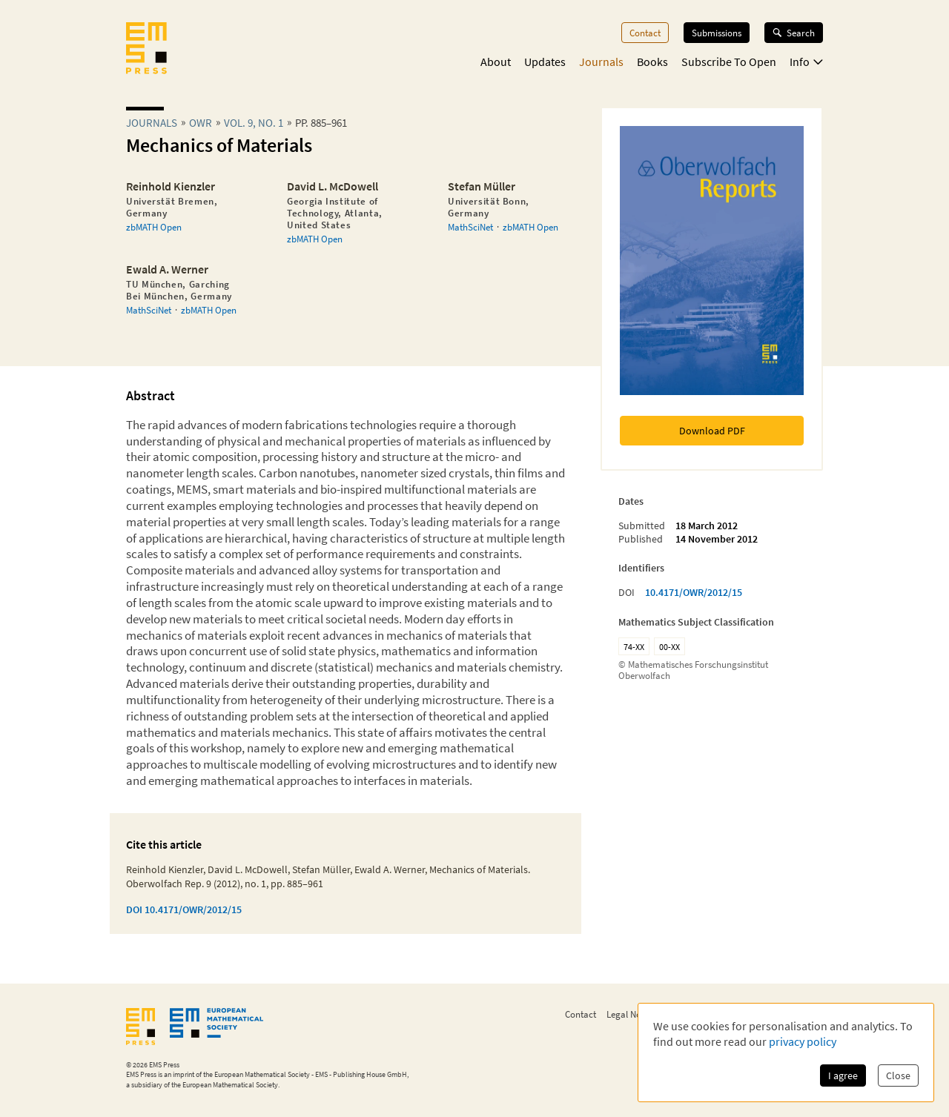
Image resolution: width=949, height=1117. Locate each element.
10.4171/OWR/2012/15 (693, 592)
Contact (645, 33)
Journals (601, 61)
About (495, 61)
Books (652, 61)
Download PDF (712, 430)
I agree (843, 1075)
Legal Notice (630, 1014)
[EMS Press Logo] (146, 49)
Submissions (716, 33)
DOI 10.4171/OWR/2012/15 (184, 909)
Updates (545, 61)
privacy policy (802, 1041)
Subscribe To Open (728, 61)
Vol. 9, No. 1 (253, 123)
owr (200, 123)
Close (898, 1075)
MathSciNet (470, 227)
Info (806, 61)
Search (794, 33)
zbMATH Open (154, 227)
